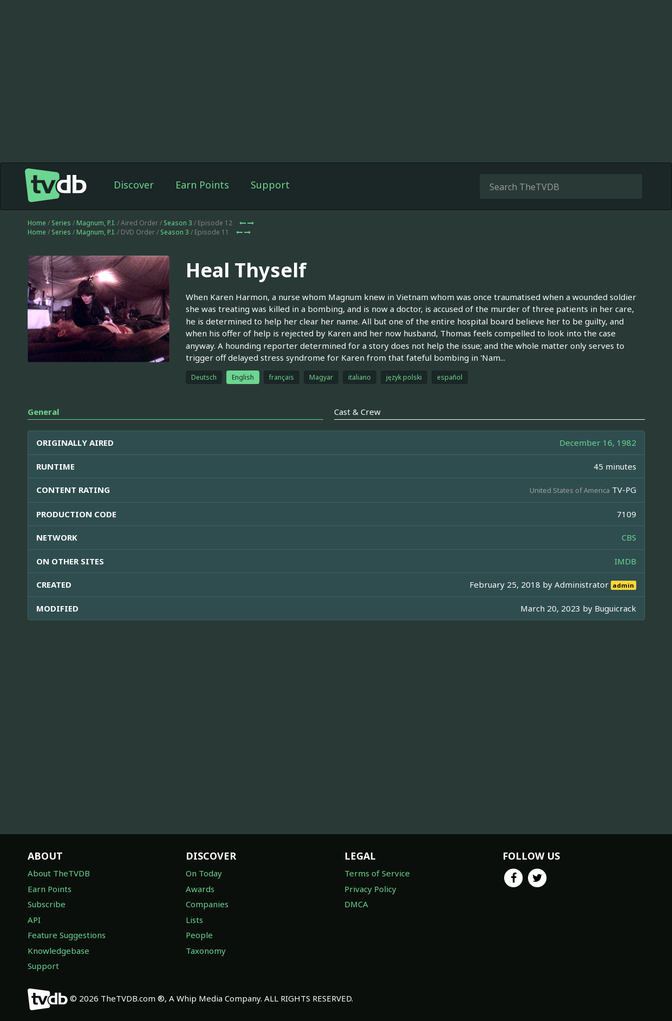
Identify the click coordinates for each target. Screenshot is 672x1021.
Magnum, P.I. (95, 222)
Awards (200, 888)
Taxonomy (206, 950)
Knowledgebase (58, 950)
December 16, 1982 (597, 442)
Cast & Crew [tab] (357, 411)
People (199, 934)
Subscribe (47, 904)
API (34, 919)
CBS (629, 537)
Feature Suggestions (67, 934)
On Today (204, 873)
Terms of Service (377, 873)
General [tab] (43, 411)
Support (270, 184)
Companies (207, 904)
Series (61, 222)
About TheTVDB (59, 873)
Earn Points (202, 184)
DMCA (356, 904)
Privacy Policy (370, 888)
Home (37, 222)
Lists (194, 919)
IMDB (625, 561)
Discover (134, 184)
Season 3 (178, 222)
